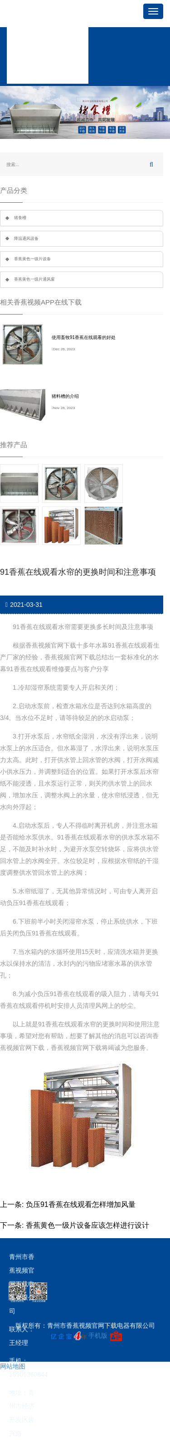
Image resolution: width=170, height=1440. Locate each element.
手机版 (97, 1335)
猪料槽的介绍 (65, 396)
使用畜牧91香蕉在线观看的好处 (84, 337)
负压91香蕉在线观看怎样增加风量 (81, 1204)
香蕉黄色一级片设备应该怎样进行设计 (87, 1225)
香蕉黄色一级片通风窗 (34, 279)
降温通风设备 (26, 238)
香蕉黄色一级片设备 (32, 259)
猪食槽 (20, 217)
